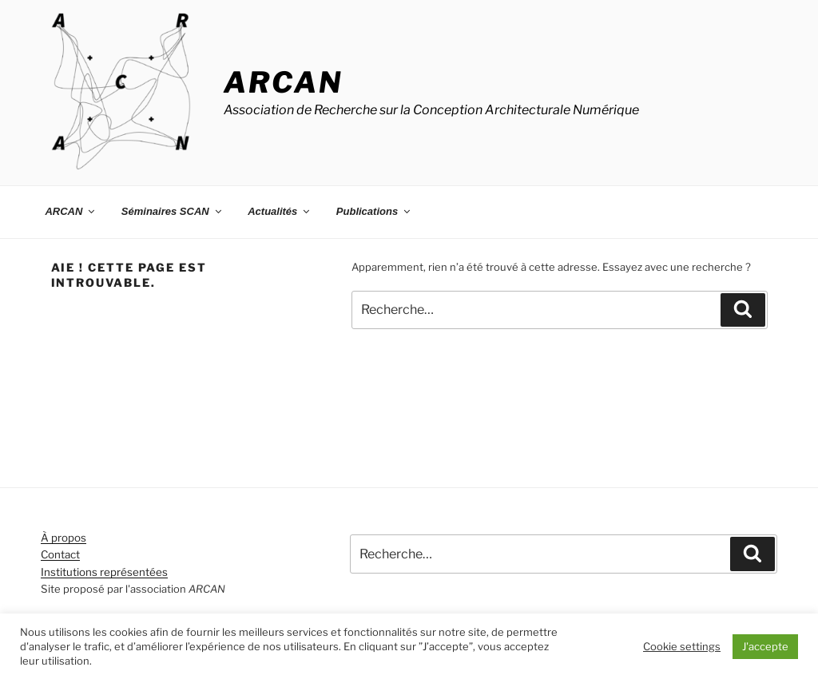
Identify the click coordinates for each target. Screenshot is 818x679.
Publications (374, 211)
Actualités (280, 211)
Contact (60, 554)
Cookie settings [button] (682, 646)
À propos (63, 537)
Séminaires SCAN (172, 211)
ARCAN (283, 82)
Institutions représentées (104, 572)
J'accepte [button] (765, 646)
